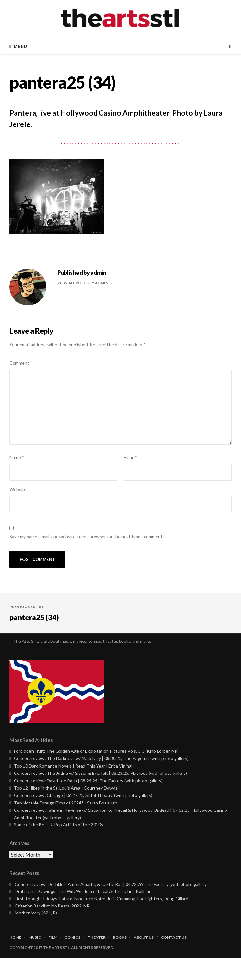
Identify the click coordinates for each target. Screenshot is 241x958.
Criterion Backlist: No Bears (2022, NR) (53, 905)
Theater (97, 937)
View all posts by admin (83, 282)
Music (34, 937)
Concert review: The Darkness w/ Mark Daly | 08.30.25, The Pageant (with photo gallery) (101, 758)
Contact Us (174, 937)
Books (120, 937)
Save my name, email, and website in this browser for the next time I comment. (86, 536)
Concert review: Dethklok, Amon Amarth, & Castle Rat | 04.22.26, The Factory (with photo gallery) (111, 884)
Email (130, 457)
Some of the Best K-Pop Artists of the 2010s (58, 824)
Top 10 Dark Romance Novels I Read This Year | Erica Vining (73, 765)
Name (16, 457)
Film (52, 937)
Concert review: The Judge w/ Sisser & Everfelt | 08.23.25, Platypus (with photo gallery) (100, 773)
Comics (72, 937)
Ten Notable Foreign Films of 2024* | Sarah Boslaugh (65, 802)
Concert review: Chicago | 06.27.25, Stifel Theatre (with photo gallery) (83, 795)
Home (15, 937)
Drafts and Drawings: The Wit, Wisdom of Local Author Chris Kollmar (83, 891)
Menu (20, 46)
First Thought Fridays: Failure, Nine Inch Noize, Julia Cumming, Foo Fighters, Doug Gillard (101, 898)
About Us (144, 937)
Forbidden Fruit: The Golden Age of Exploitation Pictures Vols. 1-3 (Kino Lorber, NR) (96, 751)
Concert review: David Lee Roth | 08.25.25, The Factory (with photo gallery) (88, 780)
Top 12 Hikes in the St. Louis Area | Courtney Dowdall (67, 788)
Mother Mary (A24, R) (36, 912)
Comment (20, 362)
